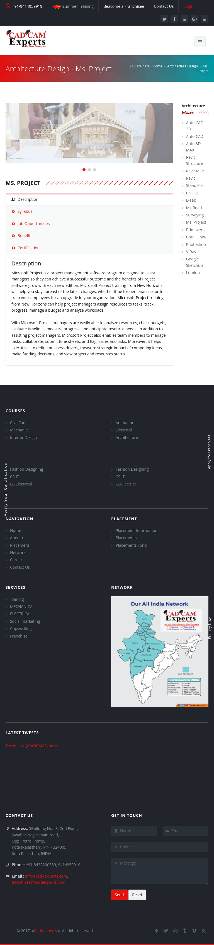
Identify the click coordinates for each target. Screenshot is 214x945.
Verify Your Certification (5, 489)
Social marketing (25, 621)
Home (157, 66)
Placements (126, 537)
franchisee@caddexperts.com (38, 882)
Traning (17, 599)
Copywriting (21, 628)
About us (18, 537)
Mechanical (20, 430)
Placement (19, 545)
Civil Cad (17, 422)
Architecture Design (182, 66)
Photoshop (196, 244)
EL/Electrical (21, 484)
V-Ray (191, 251)
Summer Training (73, 6)
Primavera (195, 229)
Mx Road (194, 207)
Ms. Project (196, 222)
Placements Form (131, 545)
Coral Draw (196, 237)
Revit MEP (195, 171)
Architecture (127, 437)
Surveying (195, 215)
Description (24, 199)
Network (18, 552)
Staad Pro (195, 185)
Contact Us (20, 567)
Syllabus (21, 211)
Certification (25, 247)
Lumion (193, 272)
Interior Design (23, 437)
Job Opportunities (30, 223)
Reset (137, 894)
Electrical (124, 430)
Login (99, 930)
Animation (125, 422)
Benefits (21, 235)
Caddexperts (45, 930)
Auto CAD (194, 136)
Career (16, 559)
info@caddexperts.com (46, 876)
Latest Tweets (22, 732)
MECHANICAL (22, 606)
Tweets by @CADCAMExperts (32, 745)
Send (119, 894)
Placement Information (136, 530)
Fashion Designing (26, 469)
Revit (190, 178)
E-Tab (191, 200)
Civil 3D (193, 193)
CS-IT (14, 476)
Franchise (19, 636)
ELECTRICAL (20, 613)
